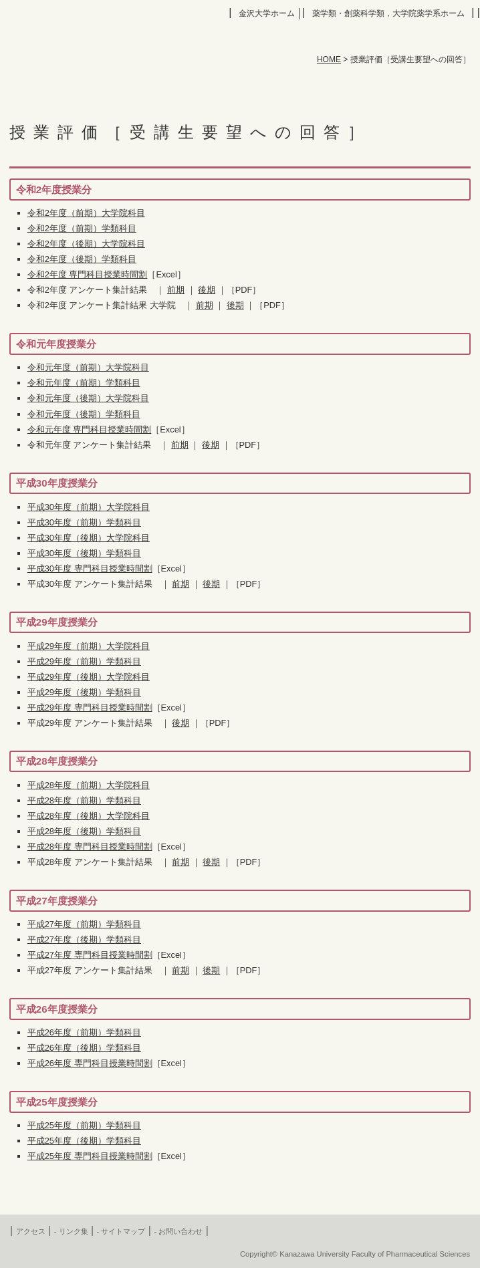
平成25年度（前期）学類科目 (84, 1125)
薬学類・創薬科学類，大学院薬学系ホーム (388, 13)
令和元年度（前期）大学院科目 (88, 367)
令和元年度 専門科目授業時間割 (89, 429)
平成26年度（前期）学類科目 (84, 1032)
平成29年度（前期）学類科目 (84, 661)
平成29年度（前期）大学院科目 (88, 646)
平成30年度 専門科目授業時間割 (89, 568)
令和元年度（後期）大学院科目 (88, 398)
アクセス (30, 1231)
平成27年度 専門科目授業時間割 (89, 955)
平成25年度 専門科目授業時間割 (89, 1156)
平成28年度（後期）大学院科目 (88, 816)
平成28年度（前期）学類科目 (84, 800)
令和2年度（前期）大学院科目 (86, 213)
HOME (329, 59)
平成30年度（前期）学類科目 (84, 522)
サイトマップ (123, 1231)
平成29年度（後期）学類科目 (84, 692)
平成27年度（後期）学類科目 (84, 939)
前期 (176, 290)
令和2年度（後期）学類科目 (81, 259)
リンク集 (73, 1231)
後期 (206, 290)
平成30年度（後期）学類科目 (84, 553)
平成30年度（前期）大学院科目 (88, 507)
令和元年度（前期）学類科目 (83, 383)
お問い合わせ (180, 1231)
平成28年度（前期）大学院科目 (88, 785)
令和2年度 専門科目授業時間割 (87, 274)
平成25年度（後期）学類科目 (84, 1141)
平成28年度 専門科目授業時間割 (89, 847)
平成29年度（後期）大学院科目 (88, 677)
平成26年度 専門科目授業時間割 (89, 1063)
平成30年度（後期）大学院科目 (88, 538)
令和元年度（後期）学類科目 (83, 414)
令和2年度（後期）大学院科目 (86, 244)
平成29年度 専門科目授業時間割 (89, 708)
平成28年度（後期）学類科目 (84, 831)
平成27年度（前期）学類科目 (84, 924)
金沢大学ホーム (267, 13)
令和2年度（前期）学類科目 (81, 228)
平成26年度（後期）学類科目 (84, 1048)
